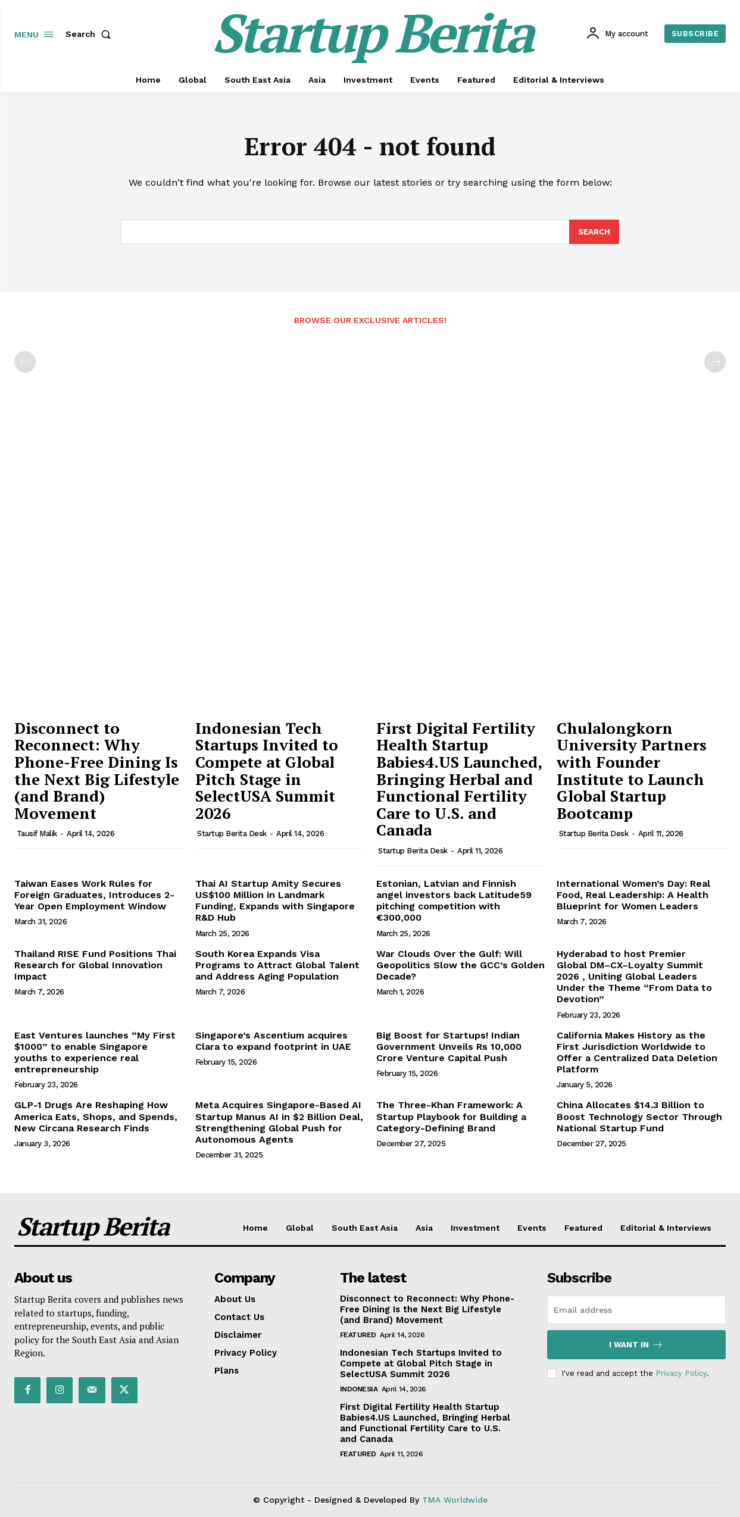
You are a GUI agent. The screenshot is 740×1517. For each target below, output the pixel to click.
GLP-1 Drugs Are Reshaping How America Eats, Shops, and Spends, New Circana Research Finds (95, 1117)
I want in (636, 1344)
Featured (358, 1335)
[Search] (594, 232)
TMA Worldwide (455, 1500)
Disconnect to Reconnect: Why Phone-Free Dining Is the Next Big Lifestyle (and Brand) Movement (96, 770)
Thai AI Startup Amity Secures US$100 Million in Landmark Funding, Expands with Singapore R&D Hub (275, 901)
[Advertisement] (370, 432)
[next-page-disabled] (715, 362)
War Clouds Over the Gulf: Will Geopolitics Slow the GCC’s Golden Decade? (460, 965)
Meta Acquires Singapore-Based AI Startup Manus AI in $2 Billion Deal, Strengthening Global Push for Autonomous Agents (279, 1123)
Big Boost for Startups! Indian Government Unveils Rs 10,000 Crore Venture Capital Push (449, 1047)
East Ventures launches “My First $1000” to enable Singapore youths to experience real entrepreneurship (95, 1052)
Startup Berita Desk (232, 834)
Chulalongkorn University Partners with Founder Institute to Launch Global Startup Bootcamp (632, 770)
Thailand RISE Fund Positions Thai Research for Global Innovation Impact (95, 965)
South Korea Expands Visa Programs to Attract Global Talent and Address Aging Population (277, 965)
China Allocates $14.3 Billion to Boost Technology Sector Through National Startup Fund (639, 1117)
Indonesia (359, 1389)
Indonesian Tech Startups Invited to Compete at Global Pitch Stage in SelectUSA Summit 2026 (266, 770)
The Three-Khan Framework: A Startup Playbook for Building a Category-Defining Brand (451, 1117)
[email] (636, 1310)
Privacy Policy (681, 1373)
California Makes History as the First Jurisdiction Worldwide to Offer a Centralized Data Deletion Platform (637, 1052)
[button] (90, 33)
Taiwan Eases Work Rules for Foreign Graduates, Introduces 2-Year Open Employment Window (94, 895)
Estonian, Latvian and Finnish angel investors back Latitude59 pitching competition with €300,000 (454, 901)
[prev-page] (25, 362)
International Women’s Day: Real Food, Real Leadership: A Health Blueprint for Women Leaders (633, 895)
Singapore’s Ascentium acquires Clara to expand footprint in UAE (273, 1041)
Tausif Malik (37, 834)
